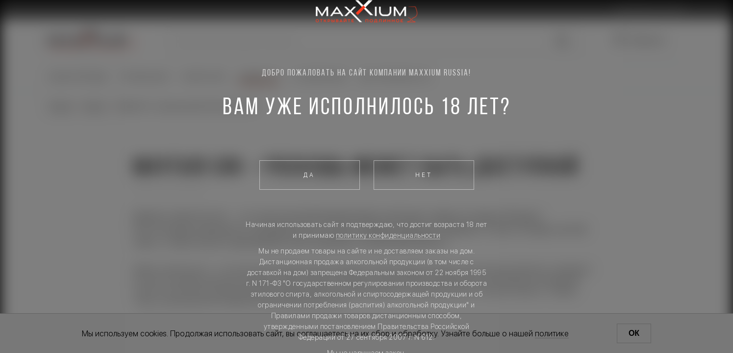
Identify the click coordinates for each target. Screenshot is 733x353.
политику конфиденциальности (388, 235)
